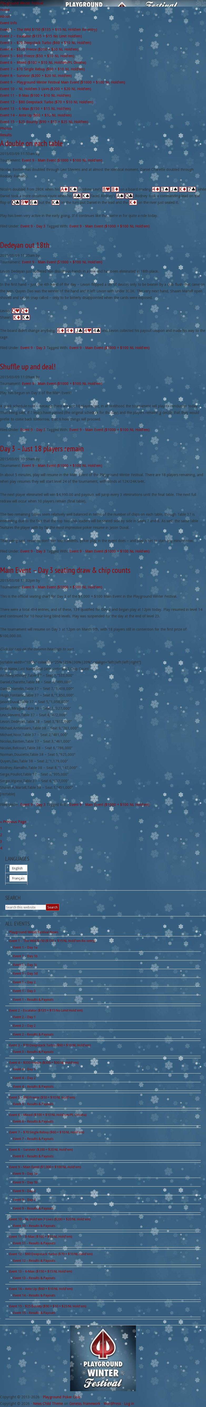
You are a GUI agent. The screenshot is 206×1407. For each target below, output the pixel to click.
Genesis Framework (84, 1403)
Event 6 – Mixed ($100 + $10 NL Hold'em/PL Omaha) (48, 1115)
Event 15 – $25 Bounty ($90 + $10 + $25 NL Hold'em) (47, 1306)
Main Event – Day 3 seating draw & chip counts (65, 570)
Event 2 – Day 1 (24, 1017)
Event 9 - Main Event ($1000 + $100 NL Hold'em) (62, 160)
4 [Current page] (1, 848)
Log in (129, 1403)
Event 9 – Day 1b (25, 1182)
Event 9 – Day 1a (25, 1174)
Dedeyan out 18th (25, 245)
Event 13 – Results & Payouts (34, 1278)
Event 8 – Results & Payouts (33, 1156)
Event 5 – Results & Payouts (33, 1104)
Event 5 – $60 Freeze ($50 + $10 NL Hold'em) (42, 1097)
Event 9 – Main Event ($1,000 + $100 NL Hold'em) (45, 1167)
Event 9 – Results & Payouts (33, 1208)
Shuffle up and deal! (28, 366)
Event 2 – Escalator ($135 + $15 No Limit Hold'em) (46, 1010)
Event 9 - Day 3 (33, 226)
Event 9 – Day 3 (24, 1200)
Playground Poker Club (61, 1397)
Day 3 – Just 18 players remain (42, 448)
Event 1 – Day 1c (25, 965)
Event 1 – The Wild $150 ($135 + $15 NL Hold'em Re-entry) (52, 941)
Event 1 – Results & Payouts (33, 1000)
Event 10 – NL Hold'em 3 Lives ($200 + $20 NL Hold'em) (50, 1219)
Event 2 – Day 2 (24, 1026)
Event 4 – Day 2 (24, 1078)
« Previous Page (13, 822)
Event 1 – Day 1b (25, 956)
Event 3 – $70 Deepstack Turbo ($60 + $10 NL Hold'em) (50, 1045)
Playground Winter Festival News (33, 932)
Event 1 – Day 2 (24, 982)
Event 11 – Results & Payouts (34, 1243)
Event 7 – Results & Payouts (33, 1139)
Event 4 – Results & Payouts (33, 1087)
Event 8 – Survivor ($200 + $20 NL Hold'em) (41, 1150)
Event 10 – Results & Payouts (34, 1226)
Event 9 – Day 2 (24, 1191)
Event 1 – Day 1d (25, 973)
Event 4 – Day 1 (24, 1069)
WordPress (112, 1403)
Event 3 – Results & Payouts (33, 1052)
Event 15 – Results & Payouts (34, 1313)
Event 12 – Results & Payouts (34, 1261)
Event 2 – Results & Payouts (33, 1034)
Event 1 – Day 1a (25, 947)
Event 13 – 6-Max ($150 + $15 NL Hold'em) (40, 1271)
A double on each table (31, 143)
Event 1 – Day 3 (24, 991)
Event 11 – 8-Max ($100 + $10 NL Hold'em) (40, 1237)
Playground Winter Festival (21, 3)
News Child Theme (48, 1403)
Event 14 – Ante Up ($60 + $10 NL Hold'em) (41, 1289)
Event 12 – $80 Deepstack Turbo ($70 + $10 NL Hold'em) (51, 1254)
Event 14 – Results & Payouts (34, 1295)
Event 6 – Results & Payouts (33, 1121)
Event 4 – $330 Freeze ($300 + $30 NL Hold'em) (44, 1063)
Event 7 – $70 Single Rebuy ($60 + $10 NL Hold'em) (46, 1132)
